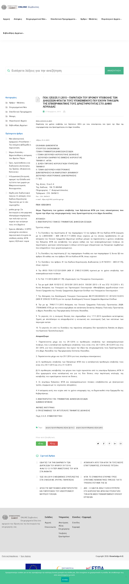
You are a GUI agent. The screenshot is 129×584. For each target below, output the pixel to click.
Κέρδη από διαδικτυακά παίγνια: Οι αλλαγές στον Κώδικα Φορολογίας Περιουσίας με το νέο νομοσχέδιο (20, 199)
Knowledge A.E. (117, 556)
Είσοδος (76, 523)
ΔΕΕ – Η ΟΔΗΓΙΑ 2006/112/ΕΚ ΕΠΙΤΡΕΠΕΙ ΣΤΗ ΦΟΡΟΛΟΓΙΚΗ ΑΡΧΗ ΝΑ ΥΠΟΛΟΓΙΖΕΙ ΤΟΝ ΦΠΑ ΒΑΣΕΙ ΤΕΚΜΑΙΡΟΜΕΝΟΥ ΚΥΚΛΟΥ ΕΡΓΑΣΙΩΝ (103, 492)
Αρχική (6, 19)
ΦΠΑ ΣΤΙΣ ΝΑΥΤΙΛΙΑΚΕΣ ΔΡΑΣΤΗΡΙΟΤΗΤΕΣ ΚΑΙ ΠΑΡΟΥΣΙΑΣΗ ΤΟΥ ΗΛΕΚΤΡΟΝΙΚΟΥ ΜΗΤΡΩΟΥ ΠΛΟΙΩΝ (59, 491)
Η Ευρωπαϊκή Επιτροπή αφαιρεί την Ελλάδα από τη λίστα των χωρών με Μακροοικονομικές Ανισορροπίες (19, 182)
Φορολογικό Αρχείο (111, 19)
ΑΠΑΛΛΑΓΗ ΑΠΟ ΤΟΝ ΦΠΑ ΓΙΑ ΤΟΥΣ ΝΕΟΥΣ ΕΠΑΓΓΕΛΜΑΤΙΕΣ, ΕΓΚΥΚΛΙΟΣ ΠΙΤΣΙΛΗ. (103, 464)
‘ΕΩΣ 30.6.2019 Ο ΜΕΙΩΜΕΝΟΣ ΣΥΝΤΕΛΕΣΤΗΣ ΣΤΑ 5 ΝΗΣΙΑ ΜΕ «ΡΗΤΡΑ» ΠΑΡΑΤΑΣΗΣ (59, 478)
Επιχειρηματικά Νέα (36, 19)
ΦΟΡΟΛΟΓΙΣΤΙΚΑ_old (34, 57)
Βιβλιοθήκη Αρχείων (13, 33)
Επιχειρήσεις (50, 76)
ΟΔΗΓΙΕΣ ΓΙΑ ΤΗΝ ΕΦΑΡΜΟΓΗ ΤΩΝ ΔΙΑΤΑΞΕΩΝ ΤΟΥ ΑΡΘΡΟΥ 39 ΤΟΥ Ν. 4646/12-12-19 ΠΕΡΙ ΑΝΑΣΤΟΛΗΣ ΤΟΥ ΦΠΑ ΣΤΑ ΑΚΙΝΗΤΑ (59, 467)
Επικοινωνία (50, 527)
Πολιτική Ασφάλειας (10, 556)
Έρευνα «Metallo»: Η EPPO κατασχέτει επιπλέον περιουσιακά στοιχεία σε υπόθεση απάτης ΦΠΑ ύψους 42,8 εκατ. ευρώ (20, 235)
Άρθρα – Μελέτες (89, 19)
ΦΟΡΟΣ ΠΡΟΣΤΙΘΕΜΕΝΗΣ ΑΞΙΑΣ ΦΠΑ (89, 428)
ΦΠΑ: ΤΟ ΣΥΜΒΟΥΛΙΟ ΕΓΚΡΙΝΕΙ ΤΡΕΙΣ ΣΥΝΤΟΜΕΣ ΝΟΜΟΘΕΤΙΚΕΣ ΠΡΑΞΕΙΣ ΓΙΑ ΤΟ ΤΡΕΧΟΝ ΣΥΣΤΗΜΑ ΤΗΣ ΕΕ (103, 480)
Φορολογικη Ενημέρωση (33, 76)
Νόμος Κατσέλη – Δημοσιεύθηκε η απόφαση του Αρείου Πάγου (20, 155)
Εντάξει (65, 580)
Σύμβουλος (18, 57)
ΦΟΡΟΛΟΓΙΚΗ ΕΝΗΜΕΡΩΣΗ (56, 57)
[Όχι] (126, 577)
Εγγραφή (76, 527)
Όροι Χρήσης (26, 556)
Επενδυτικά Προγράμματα (63, 19)
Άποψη (12, 116)
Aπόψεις (18, 19)
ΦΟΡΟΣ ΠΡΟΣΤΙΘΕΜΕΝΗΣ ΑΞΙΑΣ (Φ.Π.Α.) (87, 57)
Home (8, 57)
